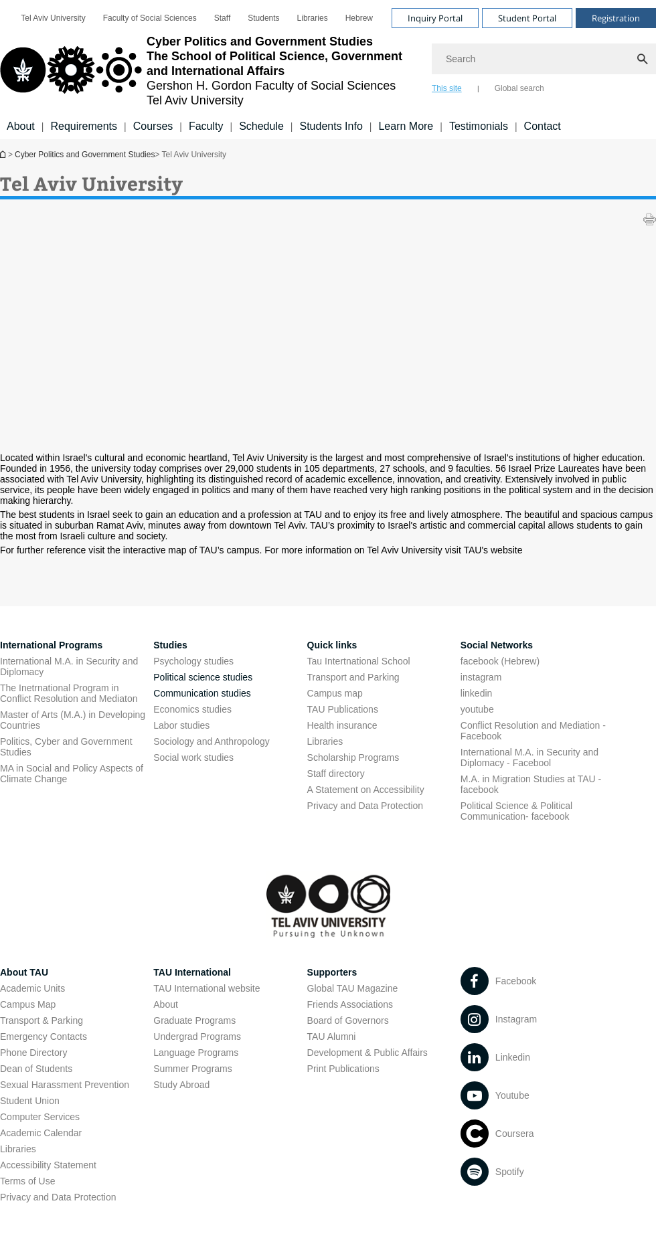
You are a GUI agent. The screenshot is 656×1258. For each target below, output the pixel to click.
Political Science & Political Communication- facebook (516, 811)
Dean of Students (36, 1068)
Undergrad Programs (197, 1036)
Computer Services (40, 1116)
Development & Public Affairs (367, 1052)
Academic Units (32, 988)
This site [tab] (447, 88)
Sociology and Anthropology (211, 741)
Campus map (335, 693)
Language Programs (195, 1052)
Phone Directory (33, 1052)
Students (263, 18)
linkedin (476, 693)
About (21, 126)
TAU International (192, 972)
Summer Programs (192, 1068)
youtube (477, 709)
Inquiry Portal (435, 18)
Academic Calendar (41, 1133)
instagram (481, 677)
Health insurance (342, 725)
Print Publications (343, 1068)
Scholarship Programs (353, 757)
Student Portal (527, 18)
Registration (616, 18)
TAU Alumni (331, 1036)
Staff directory (336, 773)
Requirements (83, 126)
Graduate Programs (194, 1020)
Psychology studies (193, 661)
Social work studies (193, 757)
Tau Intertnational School (358, 661)
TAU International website (206, 988)
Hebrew (359, 18)
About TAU (24, 972)
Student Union (30, 1100)
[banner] (328, 69)
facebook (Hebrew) (500, 661)
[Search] (544, 58)
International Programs (51, 645)
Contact (542, 126)
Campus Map (28, 1004)
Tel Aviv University (53, 18)
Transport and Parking (353, 677)
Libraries (312, 18)
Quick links (332, 645)
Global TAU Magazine (352, 988)
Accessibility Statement (48, 1165)
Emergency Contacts (43, 1036)
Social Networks (497, 645)
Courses (153, 126)
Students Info (331, 126)
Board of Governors (348, 1020)
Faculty (206, 126)
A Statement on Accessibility (365, 789)
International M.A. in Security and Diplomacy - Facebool (529, 757)
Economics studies (192, 709)
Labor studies (181, 725)
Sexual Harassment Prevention (64, 1084)
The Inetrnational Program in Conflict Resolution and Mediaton (68, 693)
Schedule (261, 126)
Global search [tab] (519, 88)
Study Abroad (181, 1084)
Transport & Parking (41, 1020)
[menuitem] (53, 18)
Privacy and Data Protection (365, 805)
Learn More (405, 126)
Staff (222, 18)
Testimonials (478, 126)
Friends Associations (350, 1004)
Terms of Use (27, 1181)
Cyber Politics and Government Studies (4, 154)
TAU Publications (342, 709)
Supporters (332, 972)
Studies (170, 645)
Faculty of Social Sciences (150, 18)
